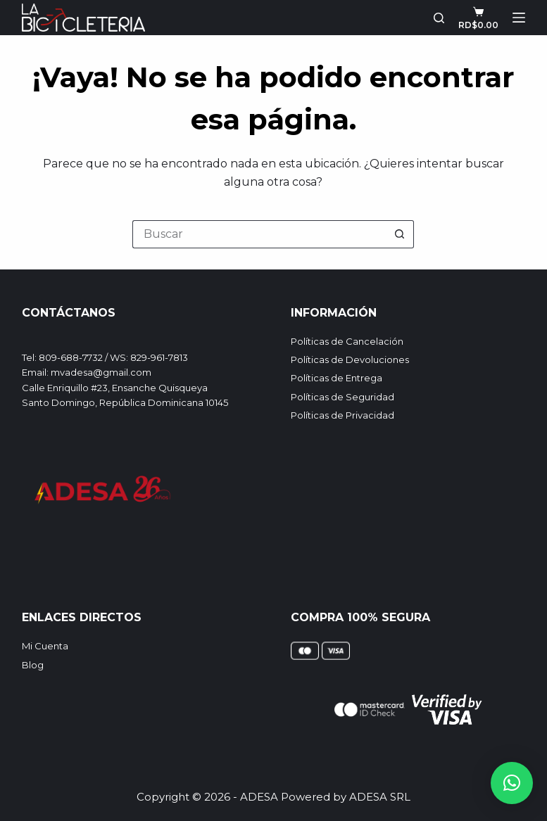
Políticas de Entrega (336, 377)
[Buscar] (439, 18)
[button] (512, 783)
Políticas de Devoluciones (350, 359)
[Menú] (519, 17)
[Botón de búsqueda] (400, 234)
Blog (33, 664)
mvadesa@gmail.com (101, 372)
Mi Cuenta (45, 645)
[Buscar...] (259, 234)
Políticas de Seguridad (342, 396)
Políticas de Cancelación (347, 341)
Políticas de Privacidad (342, 415)
